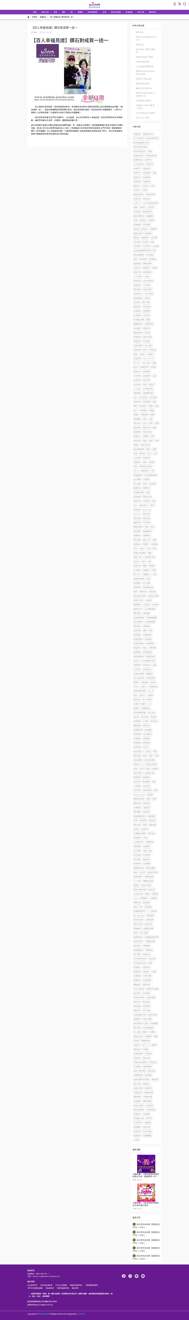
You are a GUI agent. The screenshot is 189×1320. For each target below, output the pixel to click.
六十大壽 (137, 881)
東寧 (135, 259)
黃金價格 (146, 781)
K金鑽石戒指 (149, 773)
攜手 (148, 492)
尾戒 (154, 548)
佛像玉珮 (137, 501)
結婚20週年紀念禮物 (141, 1079)
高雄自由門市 (139, 155)
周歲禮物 (144, 414)
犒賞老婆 (143, 259)
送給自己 (137, 764)
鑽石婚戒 (146, 803)
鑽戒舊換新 (147, 531)
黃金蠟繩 (137, 419)
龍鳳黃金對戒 (139, 868)
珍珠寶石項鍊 (139, 319)
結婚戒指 (137, 181)
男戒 (144, 384)
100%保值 (149, 293)
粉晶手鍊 (148, 924)
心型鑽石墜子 (139, 842)
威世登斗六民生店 (140, 229)
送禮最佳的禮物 (139, 833)
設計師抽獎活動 (139, 712)
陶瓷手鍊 (146, 1127)
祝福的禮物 (147, 634)
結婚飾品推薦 (139, 578)
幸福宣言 (146, 954)
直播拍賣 (144, 237)
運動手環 (137, 1010)
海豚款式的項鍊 (152, 988)
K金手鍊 (137, 242)
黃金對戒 (146, 328)
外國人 (147, 276)
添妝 (135, 768)
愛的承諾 (146, 967)
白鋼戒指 (137, 1135)
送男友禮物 (138, 345)
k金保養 (156, 246)
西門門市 (137, 172)
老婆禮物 (137, 652)
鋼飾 (156, 1036)
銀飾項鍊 (137, 1096)
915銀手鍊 (138, 1122)
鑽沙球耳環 (147, 432)
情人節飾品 (147, 734)
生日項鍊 (137, 479)
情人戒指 (151, 712)
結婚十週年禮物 (139, 1071)
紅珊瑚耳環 (138, 729)
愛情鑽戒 (152, 259)
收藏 (147, 768)
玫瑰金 (154, 267)
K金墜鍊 (146, 479)
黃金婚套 (137, 583)
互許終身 (137, 790)
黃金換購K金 (138, 950)
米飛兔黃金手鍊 (139, 1014)
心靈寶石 (153, 1045)
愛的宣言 (154, 721)
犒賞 (151, 755)
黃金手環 (137, 440)
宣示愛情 (146, 855)
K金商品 (137, 781)
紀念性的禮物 (150, 760)
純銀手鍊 (148, 1088)
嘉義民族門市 (148, 134)
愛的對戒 (144, 829)
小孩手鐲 (137, 457)
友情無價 (137, 975)
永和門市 (150, 207)
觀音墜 (136, 237)
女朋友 (136, 829)
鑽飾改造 (137, 902)
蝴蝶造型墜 (150, 941)
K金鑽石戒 (138, 1092)
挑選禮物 (146, 945)
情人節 (136, 716)
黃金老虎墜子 (139, 941)
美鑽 (135, 207)
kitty (136, 898)
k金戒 (145, 837)
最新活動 (140, 32)
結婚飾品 (137, 544)
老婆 (157, 423)
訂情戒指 (152, 483)
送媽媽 (145, 436)
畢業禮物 (137, 432)
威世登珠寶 (150, 678)
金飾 (135, 466)
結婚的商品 (138, 937)
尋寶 (150, 963)
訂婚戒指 (148, 1053)
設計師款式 (138, 751)
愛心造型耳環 (139, 678)
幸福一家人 (138, 557)
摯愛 (154, 798)
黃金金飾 (137, 509)
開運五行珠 (138, 609)
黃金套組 (148, 639)
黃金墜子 (143, 220)
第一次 (150, 691)
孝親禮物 (148, 233)
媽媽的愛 (149, 842)
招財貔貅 (137, 811)
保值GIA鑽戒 (138, 1105)
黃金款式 (146, 811)
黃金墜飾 (137, 721)
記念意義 (137, 855)
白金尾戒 (149, 1105)
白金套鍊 (137, 311)
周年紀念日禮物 (146, 466)
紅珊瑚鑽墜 (147, 1135)
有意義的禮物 (139, 492)
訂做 (151, 419)
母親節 (151, 410)
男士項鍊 (146, 583)
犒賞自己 (137, 177)
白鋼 (152, 242)
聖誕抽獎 (137, 928)
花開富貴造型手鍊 (151, 937)
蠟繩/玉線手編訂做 (144, 88)
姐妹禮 (151, 565)
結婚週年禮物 (148, 393)
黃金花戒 (146, 514)
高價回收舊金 (139, 643)
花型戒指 (152, 958)
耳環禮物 (137, 837)
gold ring (147, 509)
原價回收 (137, 1114)
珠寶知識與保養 (142, 61)
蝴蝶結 (136, 444)
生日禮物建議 (150, 609)
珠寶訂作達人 (139, 600)
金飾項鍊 (137, 846)
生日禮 (142, 872)
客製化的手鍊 (153, 596)
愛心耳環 (146, 362)
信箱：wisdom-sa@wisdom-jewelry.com (43, 1276)
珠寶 (154, 172)
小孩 (155, 453)
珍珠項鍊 (146, 224)
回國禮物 (147, 1122)
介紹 (154, 574)
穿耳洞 (145, 185)
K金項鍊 (154, 237)
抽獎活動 (137, 630)
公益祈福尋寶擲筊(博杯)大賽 (144, 250)
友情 (141, 768)
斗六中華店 (138, 276)
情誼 (135, 872)
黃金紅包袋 (138, 1036)
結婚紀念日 (138, 293)
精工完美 (144, 716)
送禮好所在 (147, 669)
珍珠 (135, 686)
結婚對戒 (137, 488)
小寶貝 (151, 505)
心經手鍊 (137, 375)
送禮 (157, 755)
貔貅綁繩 (137, 393)
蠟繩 (152, 414)
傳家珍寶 (143, 591)
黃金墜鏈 (137, 734)
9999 (136, 548)
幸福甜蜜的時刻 (139, 911)
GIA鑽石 (144, 190)
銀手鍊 (149, 1118)
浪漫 (151, 423)
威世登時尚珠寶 (139, 596)
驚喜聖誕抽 (149, 876)
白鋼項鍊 (137, 224)
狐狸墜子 (137, 436)
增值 (153, 781)
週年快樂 (146, 984)
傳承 (151, 630)
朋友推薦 (146, 401)
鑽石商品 (137, 423)
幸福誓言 (137, 967)
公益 (154, 375)
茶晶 (154, 665)
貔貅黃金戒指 (148, 881)
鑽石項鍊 (137, 613)
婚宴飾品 (137, 971)
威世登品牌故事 (46, 1285)
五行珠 (136, 660)
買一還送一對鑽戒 (140, 1032)
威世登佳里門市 (139, 151)
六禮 (152, 470)
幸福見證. (146, 168)
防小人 (145, 1045)
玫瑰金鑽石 (147, 980)
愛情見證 (137, 336)
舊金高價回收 (139, 194)
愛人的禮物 (147, 699)
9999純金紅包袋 (140, 963)
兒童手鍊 (137, 565)
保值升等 (151, 889)
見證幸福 (146, 177)
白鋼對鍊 (148, 1036)
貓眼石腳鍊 (147, 1101)
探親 (135, 354)
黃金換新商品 (148, 587)
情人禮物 (146, 522)
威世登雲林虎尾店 (140, 146)
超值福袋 (143, 898)
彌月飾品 (137, 945)
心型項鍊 (137, 786)
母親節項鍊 (150, 997)
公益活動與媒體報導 (144, 66)
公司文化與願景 (61, 1285)
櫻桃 (144, 462)
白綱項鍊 (137, 1101)
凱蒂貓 (152, 1032)
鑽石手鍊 (137, 1083)
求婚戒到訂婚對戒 (140, 1062)
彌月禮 (149, 600)
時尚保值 (146, 1001)
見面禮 (145, 971)
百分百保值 (147, 1131)
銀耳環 (151, 220)
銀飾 (144, 565)
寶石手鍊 (137, 1027)
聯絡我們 (152, 12)
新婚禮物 (137, 587)
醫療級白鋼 (145, 1040)
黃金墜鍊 (137, 358)
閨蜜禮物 (150, 915)
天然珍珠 (146, 315)
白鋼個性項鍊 (148, 928)
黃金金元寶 (138, 1088)
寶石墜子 (153, 1062)
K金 (135, 397)
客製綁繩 (146, 371)
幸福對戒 (137, 980)
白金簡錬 (146, 863)
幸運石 (147, 893)
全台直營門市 (32, 1285)
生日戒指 (137, 384)
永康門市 (137, 168)
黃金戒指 (146, 198)
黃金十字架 (138, 906)
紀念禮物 (146, 993)
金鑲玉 (136, 414)
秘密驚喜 (146, 846)
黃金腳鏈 (137, 742)
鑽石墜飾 (143, 820)
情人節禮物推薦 (151, 475)
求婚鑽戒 (153, 229)
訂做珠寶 (137, 496)
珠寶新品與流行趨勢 (144, 56)
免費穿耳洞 (138, 159)
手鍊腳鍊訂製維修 (143, 100)
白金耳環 (137, 380)
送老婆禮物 (147, 652)
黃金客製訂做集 (142, 83)
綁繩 (154, 427)
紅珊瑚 (145, 1049)
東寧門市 (149, 164)
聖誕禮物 (146, 902)
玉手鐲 (136, 1139)
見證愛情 (146, 181)
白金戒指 (137, 211)
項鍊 (154, 539)
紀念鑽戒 (149, 255)
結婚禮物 (146, 311)
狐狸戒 (147, 298)
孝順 (152, 436)
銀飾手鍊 (137, 803)
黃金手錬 (146, 380)
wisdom (137, 514)
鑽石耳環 (137, 755)
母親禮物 (143, 410)
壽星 (150, 552)
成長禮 (136, 1040)
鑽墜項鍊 (149, 919)
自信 (157, 406)
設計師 (153, 682)
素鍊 (154, 362)
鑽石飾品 (137, 626)
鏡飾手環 (137, 522)
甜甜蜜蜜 (152, 824)
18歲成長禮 (147, 1096)
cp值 (148, 548)
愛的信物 (137, 993)
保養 (148, 798)
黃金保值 (137, 518)
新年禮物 (137, 859)
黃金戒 (136, 561)
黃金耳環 (137, 198)
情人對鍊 (137, 954)
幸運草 (153, 367)
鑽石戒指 (146, 518)
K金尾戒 (155, 768)
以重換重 (154, 544)
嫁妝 (144, 824)
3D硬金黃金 (150, 1109)
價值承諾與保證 (76, 1285)
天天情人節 (138, 893)
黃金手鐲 (137, 272)
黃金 (135, 932)
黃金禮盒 (137, 634)
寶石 (155, 751)
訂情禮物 (137, 1066)
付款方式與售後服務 (35, 1288)
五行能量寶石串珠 (148, 660)
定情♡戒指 (147, 850)
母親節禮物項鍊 (139, 691)
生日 (144, 423)
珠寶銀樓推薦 (151, 617)
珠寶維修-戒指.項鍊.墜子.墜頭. (145, 107)
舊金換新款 (147, 211)
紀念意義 (148, 906)
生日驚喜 (137, 570)
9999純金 (146, 306)
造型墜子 (147, 807)
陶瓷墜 (136, 885)
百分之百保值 (139, 988)
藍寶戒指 (146, 859)
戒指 (143, 561)
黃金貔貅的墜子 (139, 816)
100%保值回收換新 (150, 203)
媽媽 (151, 406)
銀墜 (148, 319)
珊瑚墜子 (146, 574)
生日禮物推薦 (150, 621)
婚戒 (135, 367)
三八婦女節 (152, 911)
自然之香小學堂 (142, 117)
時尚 (135, 695)
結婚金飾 (144, 470)
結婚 (156, 790)
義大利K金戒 (146, 885)
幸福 (150, 151)
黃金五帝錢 (152, 1014)
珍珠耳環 (152, 349)
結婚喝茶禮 (148, 1092)
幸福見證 (129, 12)
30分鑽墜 (137, 850)
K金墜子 (150, 354)
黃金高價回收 (139, 656)
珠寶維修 (137, 535)
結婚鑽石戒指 (150, 557)
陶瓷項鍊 (148, 1075)
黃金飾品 (137, 462)
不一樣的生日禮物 (150, 764)
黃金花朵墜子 (139, 919)
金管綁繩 (146, 375)
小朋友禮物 (147, 975)
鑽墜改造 (137, 1049)
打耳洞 (136, 190)
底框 (153, 501)
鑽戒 (152, 526)
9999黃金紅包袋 (140, 958)
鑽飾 (144, 630)
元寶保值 (153, 898)
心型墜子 (143, 686)
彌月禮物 (137, 427)
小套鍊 (153, 971)
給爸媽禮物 (147, 1066)
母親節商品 (153, 686)
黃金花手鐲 (147, 336)
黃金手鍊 (137, 280)
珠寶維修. (146, 535)
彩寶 (135, 220)
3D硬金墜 (137, 807)
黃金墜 (153, 716)
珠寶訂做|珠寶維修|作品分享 (146, 38)
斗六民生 (137, 388)
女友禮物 (137, 246)
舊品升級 (146, 1058)
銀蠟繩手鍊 (138, 324)
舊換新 (145, 544)
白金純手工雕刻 (139, 703)
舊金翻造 (149, 216)
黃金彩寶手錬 (152, 872)
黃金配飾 (146, 742)
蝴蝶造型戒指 (139, 798)
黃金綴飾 (148, 729)
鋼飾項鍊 (137, 725)
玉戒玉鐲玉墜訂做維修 (145, 112)
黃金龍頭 (137, 863)
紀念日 (145, 747)
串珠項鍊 (137, 747)
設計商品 (146, 786)
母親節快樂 (144, 367)
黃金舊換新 (138, 475)
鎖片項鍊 (146, 1010)
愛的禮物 (137, 531)
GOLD (136, 470)
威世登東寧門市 (152, 138)
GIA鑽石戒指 (148, 388)
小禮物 (145, 721)
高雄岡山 (146, 570)
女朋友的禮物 (139, 673)
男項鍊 (151, 462)
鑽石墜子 (143, 406)
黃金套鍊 (137, 263)
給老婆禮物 (147, 272)
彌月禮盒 (137, 289)
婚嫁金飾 (151, 816)
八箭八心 (137, 203)
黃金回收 (137, 647)
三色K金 (148, 751)
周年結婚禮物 (139, 255)
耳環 (152, 185)
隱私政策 (75, 1288)
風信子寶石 (138, 773)
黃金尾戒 (146, 457)
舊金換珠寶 (150, 194)
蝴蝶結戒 (137, 984)
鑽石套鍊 (137, 1006)
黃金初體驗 (150, 868)
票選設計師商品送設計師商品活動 (145, 72)
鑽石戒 (151, 384)
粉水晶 (147, 332)
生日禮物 (146, 341)
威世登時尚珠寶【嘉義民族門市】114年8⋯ (146, 1257)
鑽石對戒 (146, 725)
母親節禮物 (149, 324)
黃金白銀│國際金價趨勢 (145, 51)
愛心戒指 (148, 345)
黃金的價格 (147, 790)
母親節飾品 (145, 708)
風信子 (142, 695)
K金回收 (137, 1045)
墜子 (135, 410)
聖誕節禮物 (138, 876)
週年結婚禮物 (139, 1109)
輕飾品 (136, 682)
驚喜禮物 (137, 777)
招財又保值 (138, 924)
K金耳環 (137, 302)
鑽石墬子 (152, 820)
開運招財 (137, 1019)
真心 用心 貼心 (139, 915)
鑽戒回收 (155, 1079)
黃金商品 (152, 591)
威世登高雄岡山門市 (141, 142)
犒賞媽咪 (146, 738)
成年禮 (145, 242)
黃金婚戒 (137, 1131)
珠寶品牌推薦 (139, 617)
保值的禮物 (138, 639)
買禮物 (136, 708)
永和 (148, 578)
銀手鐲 (142, 453)
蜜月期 (150, 794)
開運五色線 (138, 233)
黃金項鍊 (146, 172)
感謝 (154, 401)
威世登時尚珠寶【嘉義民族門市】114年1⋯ (146, 1226)
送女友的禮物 (148, 280)
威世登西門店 (139, 216)
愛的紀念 (137, 699)
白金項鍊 (137, 328)
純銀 (154, 449)
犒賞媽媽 (149, 643)
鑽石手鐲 (137, 824)
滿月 (144, 419)
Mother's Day (139, 794)
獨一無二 (137, 574)
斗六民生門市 (139, 164)
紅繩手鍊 (137, 285)
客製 (151, 440)
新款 (144, 755)
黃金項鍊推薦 (139, 449)
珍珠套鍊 (137, 315)
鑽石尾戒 (151, 833)
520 (149, 703)
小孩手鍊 (146, 285)
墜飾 (154, 570)
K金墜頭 (146, 501)
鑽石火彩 (146, 539)
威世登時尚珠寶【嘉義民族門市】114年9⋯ (146, 1249)
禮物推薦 (146, 613)
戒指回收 (137, 1058)
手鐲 (135, 453)
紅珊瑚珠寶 (138, 1075)
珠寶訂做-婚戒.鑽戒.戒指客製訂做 (145, 94)
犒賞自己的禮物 (139, 552)
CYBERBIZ (81, 1314)
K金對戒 (137, 267)
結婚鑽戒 (146, 267)
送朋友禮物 (147, 289)
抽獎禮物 (146, 626)
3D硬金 (150, 695)
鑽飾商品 (149, 950)
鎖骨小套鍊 (147, 1019)
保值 (144, 483)
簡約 (148, 449)
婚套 (135, 591)
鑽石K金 (137, 1001)
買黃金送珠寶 (139, 997)
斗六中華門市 (139, 138)
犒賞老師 (137, 665)
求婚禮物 (152, 647)
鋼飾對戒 (146, 488)
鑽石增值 (151, 1071)
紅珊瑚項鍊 (138, 1053)
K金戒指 (146, 604)
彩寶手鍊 (146, 1006)
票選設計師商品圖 (143, 78)
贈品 (144, 647)
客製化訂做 (147, 496)
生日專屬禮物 (148, 1027)
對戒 (144, 349)
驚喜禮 (155, 893)
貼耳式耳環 (145, 444)
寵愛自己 (137, 185)
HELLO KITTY (148, 358)
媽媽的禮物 (147, 263)
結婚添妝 (137, 341)
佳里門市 (148, 159)
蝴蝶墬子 (149, 673)
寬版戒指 (137, 401)
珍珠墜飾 (137, 738)
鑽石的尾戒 (138, 1023)
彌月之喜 (146, 427)
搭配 (144, 440)
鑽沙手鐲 (146, 302)
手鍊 (149, 561)
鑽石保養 (137, 539)
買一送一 (137, 362)
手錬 (135, 820)
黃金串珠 (137, 371)
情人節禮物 (138, 621)
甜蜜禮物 (146, 777)
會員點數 (154, 1023)
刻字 (149, 453)
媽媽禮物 (137, 604)
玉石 (135, 505)
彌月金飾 (143, 505)
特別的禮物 (138, 760)
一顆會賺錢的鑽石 (91, 1285)
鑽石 (146, 1023)
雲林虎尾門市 (151, 155)
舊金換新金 (138, 332)
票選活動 (144, 682)
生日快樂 (146, 246)
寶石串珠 (146, 665)
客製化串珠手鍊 (139, 889)
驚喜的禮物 (138, 526)
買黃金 (142, 354)
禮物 (146, 526)
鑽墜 (135, 406)
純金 (142, 548)
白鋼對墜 (146, 1114)
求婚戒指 (137, 349)
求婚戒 (142, 207)
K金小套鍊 (144, 932)
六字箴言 (137, 669)
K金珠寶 (155, 604)
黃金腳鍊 (137, 1127)
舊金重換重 (138, 298)
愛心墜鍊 (137, 483)
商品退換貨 (50, 1288)
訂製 (157, 440)
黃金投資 (137, 306)
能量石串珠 (150, 656)
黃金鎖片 (146, 1083)
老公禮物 (153, 397)
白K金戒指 (143, 397)
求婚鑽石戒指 (139, 1118)
